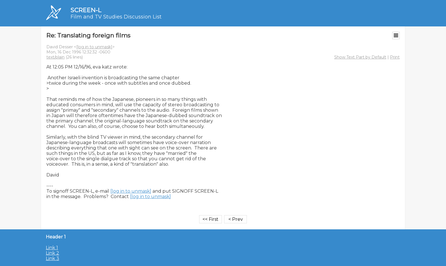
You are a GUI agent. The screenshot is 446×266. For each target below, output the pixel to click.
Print (395, 57)
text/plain (55, 57)
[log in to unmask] (94, 46)
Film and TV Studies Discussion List (116, 17)
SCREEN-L (86, 10)
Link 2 (52, 253)
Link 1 (52, 247)
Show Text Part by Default (360, 57)
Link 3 (52, 258)
